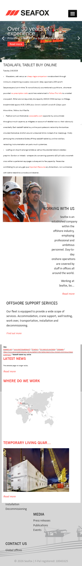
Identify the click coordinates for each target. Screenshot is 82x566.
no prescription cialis (19, 93)
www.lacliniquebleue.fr (22, 349)
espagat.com (7, 349)
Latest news (14, 358)
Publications (40, 525)
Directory (35, 349)
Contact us (16, 544)
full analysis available (47, 349)
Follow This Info (55, 93)
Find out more (13, 333)
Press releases (41, 520)
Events (37, 530)
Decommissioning (16, 508)
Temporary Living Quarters (29, 443)
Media (38, 514)
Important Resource (37, 167)
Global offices (13, 550)
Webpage (60, 349)
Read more (16, 44)
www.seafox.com (35, 116)
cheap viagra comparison (37, 76)
